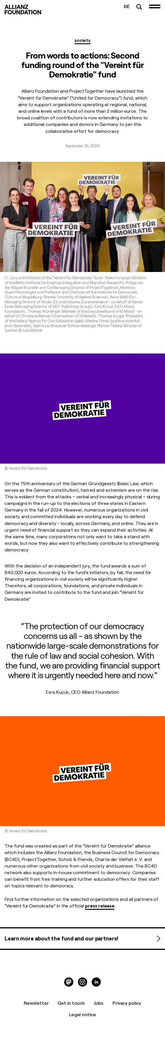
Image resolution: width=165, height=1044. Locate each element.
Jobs (98, 1003)
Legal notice (82, 1014)
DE (126, 5)
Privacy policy (127, 1003)
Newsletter (36, 1003)
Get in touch (71, 1003)
